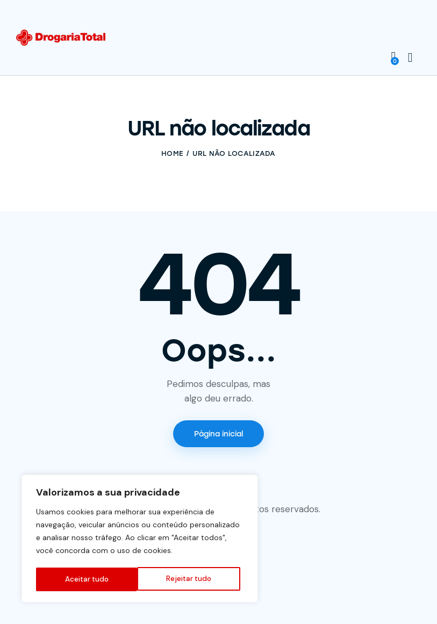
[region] (140, 540)
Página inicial (218, 434)
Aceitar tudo (193, 579)
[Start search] (410, 57)
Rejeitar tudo (87, 579)
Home (172, 153)
